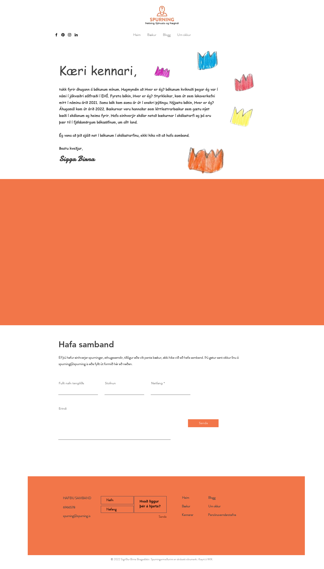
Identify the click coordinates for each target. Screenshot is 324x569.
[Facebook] (56, 35)
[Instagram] (69, 35)
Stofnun (110, 383)
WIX (209, 559)
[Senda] (203, 423)
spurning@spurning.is (73, 363)
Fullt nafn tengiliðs (71, 383)
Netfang (157, 383)
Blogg (211, 497)
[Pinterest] (63, 35)
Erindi (63, 408)
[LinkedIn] (76, 35)
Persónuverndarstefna (222, 514)
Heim (185, 497)
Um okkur (214, 506)
